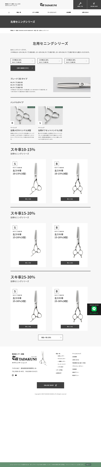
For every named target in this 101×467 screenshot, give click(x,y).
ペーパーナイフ (61, 430)
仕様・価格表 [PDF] (23, 134)
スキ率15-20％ (49, 127)
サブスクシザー (61, 424)
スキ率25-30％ (76, 127)
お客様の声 (58, 439)
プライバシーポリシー (77, 432)
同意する (88, 464)
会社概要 (74, 422)
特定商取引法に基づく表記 (79, 429)
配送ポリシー (75, 441)
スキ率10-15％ (22, 127)
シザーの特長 (59, 435)
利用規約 (74, 435)
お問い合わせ (75, 425)
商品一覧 (58, 419)
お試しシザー (61, 421)
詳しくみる (28, 265)
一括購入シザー (61, 427)
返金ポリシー (75, 438)
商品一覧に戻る (46, 403)
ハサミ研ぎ (60, 432)
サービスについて (76, 419)
